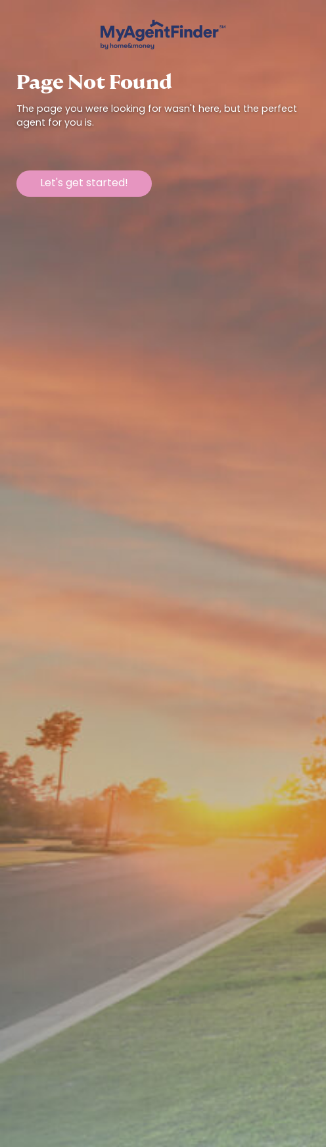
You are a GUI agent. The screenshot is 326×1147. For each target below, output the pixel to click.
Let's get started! (84, 183)
